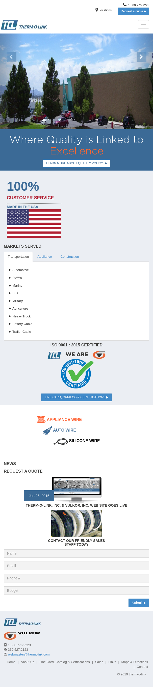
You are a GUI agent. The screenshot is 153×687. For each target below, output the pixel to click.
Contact (142, 667)
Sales (99, 662)
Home (11, 662)
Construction (69, 256)
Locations (103, 10)
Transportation (18, 256)
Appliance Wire (64, 419)
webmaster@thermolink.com (29, 654)
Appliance (44, 256)
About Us (27, 662)
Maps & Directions (134, 662)
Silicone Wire (84, 441)
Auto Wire (64, 430)
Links (112, 662)
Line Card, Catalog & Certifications (76, 397)
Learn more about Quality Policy (76, 163)
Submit (139, 603)
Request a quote (133, 11)
